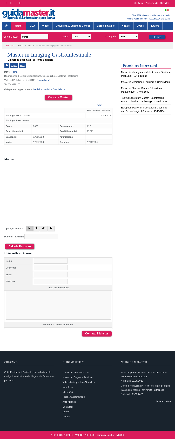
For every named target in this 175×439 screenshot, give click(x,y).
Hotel (22, 65)
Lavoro (155, 25)
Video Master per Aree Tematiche (79, 382)
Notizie (126, 25)
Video (45, 25)
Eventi (140, 25)
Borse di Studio (106, 25)
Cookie (66, 411)
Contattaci (165, 3)
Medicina (37, 89)
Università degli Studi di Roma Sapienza (30, 60)
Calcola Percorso (20, 246)
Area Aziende (152, 3)
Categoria (110, 36)
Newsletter (68, 387)
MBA (32, 25)
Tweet (99, 105)
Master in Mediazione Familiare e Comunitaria (145, 82)
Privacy (66, 416)
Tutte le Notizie (163, 401)
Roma (14, 72)
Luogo (65, 36)
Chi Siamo (138, 3)
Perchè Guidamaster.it (74, 397)
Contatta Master (58, 97)
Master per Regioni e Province (77, 377)
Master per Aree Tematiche (76, 372)
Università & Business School (73, 25)
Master (18, 25)
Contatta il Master (96, 333)
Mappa (14, 65)
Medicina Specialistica (54, 89)
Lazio (46, 80)
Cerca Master (10, 36)
